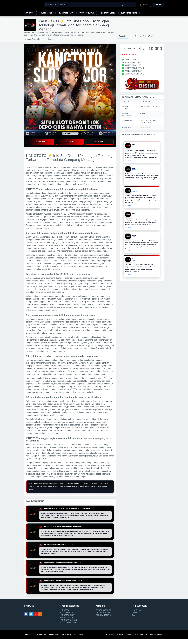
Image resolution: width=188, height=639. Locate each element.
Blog (133, 615)
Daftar (158, 5)
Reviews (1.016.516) (144, 36)
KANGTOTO (30, 13)
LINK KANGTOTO (103, 613)
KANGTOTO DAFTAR (86, 13)
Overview (123, 36)
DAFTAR (40, 142)
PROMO (99, 142)
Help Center (136, 610)
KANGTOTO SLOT (66, 13)
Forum (134, 613)
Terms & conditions (39, 635)
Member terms (53, 635)
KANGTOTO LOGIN (108, 13)
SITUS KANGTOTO (103, 610)
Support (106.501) (32, 39)
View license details (129, 55)
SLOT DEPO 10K (47, 13)
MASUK (146, 5)
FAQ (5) (51, 39)
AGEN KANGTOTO (103, 615)
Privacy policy (66, 635)
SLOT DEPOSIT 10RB (129, 13)
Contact (27, 635)
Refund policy (78, 635)
